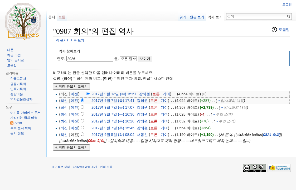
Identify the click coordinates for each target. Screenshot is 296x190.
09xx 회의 (96, 141)
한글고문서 (18, 78)
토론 (156, 94)
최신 (64, 100)
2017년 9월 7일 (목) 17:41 (112, 100)
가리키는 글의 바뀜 (23, 118)
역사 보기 (215, 17)
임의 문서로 (15, 60)
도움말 (284, 29)
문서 (51, 17)
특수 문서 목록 (20, 128)
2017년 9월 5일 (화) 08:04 (112, 134)
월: (116, 58)
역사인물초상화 (21, 99)
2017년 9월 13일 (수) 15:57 (113, 94)
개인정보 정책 (61, 166)
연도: (61, 58)
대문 (10, 50)
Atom (18, 123)
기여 (166, 94)
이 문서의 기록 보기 (70, 40)
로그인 (287, 4)
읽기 (182, 17)
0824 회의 (271, 134)
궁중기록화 (18, 84)
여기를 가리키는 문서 (25, 113)
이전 (74, 94)
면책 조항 (106, 166)
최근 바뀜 (14, 55)
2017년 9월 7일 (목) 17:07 (112, 107)
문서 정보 (17, 133)
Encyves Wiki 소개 (85, 166)
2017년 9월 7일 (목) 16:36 (112, 114)
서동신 (142, 134)
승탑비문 (16, 94)
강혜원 (144, 94)
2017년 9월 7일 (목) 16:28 (112, 121)
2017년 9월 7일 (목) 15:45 (112, 128)
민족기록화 (18, 89)
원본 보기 (197, 17)
